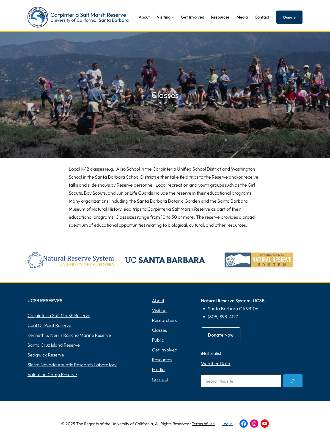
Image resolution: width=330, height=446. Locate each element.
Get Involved (164, 350)
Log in (227, 423)
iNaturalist (211, 353)
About (158, 300)
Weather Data (215, 363)
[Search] (292, 380)
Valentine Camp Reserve (52, 374)
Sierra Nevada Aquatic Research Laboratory (72, 364)
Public (158, 340)
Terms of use (203, 423)
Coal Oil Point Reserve (49, 325)
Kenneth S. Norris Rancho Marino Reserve (69, 335)
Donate (289, 17)
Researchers (164, 320)
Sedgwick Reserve (46, 355)
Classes (159, 330)
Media (158, 369)
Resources (162, 359)
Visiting (159, 310)
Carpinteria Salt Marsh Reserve (88, 14)
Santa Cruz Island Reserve (54, 345)
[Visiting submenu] (172, 17)
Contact (160, 379)
